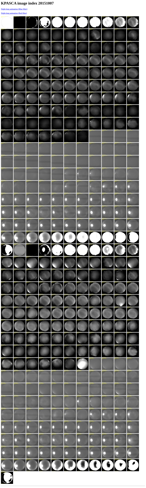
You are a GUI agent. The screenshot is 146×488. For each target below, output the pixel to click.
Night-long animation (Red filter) (14, 13)
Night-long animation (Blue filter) (14, 9)
